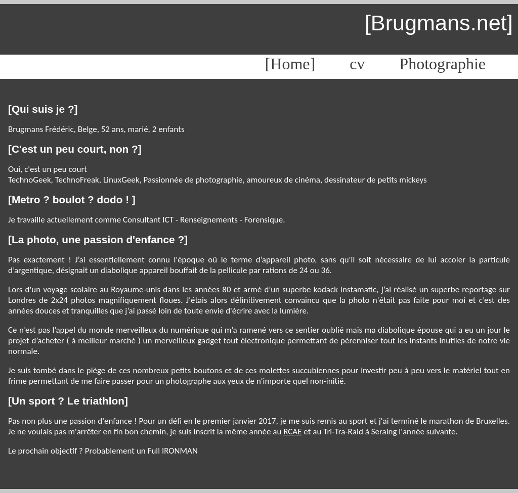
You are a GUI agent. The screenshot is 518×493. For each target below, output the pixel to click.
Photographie (442, 64)
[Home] (290, 64)
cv (357, 64)
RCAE (292, 431)
